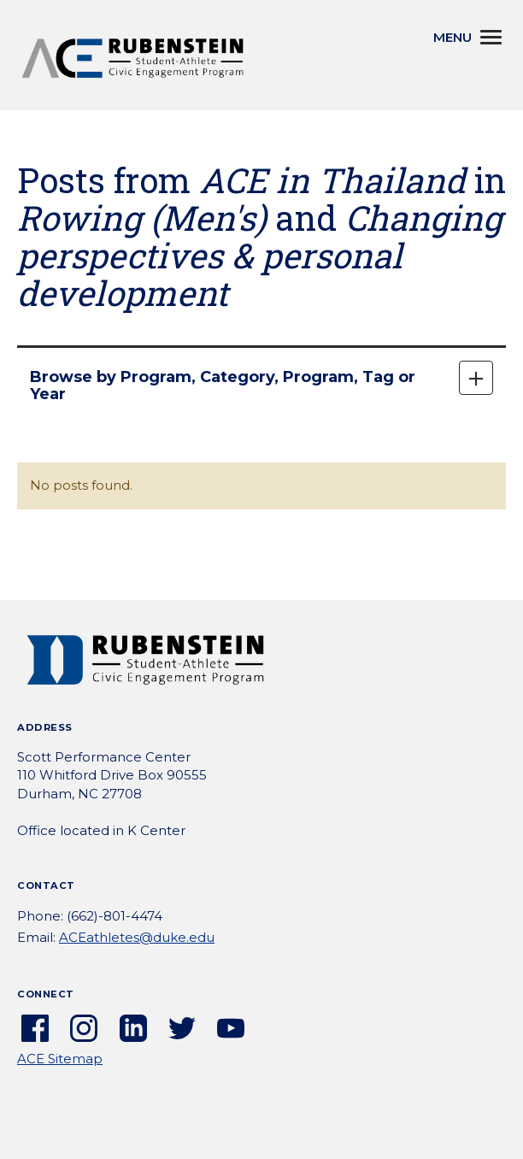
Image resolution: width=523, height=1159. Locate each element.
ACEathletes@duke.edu (136, 937)
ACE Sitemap (60, 1058)
